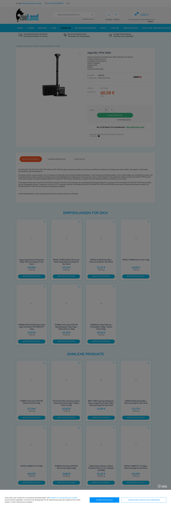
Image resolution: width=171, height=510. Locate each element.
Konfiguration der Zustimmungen (112, 500)
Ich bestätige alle (151, 500)
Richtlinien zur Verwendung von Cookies (63, 498)
